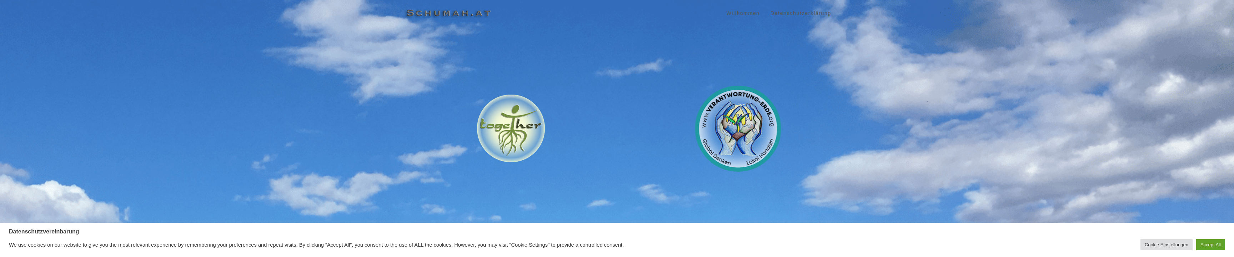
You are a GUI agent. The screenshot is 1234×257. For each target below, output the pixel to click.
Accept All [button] (1210, 244)
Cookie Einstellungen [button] (1166, 244)
